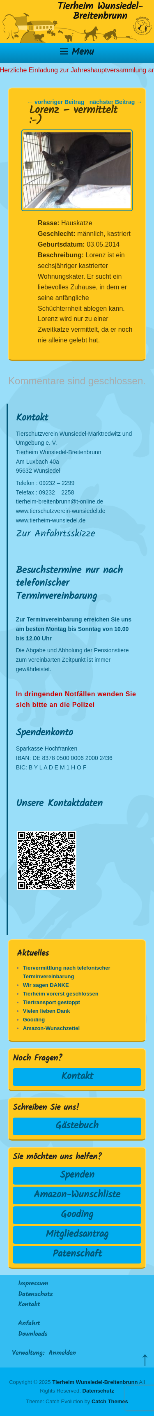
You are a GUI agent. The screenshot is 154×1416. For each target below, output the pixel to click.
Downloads (32, 1335)
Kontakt (77, 1076)
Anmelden (62, 1353)
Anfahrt (29, 1324)
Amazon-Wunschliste (77, 1195)
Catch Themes (110, 1401)
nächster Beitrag (116, 102)
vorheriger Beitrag (55, 102)
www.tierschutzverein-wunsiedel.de (61, 511)
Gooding (77, 1214)
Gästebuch (77, 1126)
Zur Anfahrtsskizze (55, 534)
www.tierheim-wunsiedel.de (51, 520)
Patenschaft (77, 1254)
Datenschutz (35, 1295)
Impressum (33, 1284)
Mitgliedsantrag (77, 1234)
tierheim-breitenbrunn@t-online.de (59, 501)
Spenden (77, 1175)
